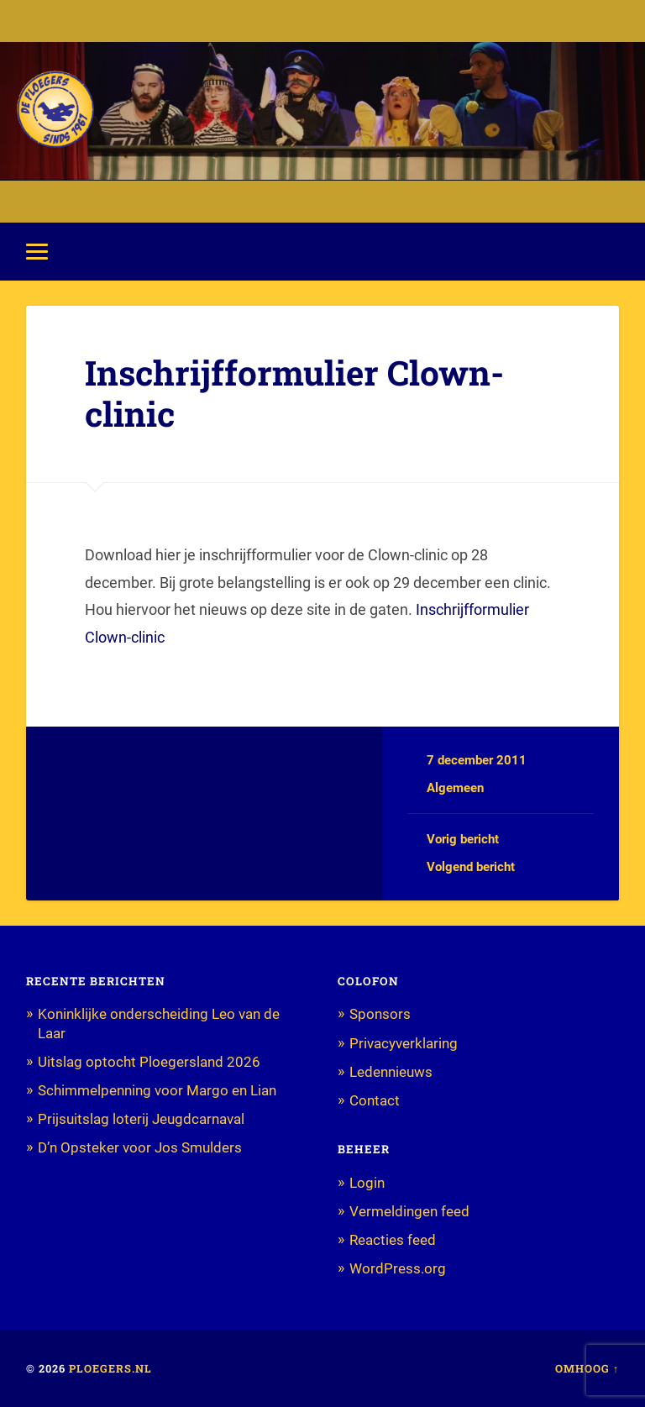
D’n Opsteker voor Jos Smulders (140, 1147)
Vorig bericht (463, 839)
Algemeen (455, 787)
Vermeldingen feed (409, 1211)
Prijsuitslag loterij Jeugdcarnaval (141, 1118)
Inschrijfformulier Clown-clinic (294, 393)
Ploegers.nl (110, 1368)
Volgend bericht (471, 866)
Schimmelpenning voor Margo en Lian (157, 1090)
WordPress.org (397, 1268)
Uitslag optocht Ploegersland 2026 (149, 1061)
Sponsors (380, 1013)
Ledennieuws (391, 1071)
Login (367, 1182)
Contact (374, 1100)
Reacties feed (392, 1239)
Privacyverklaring (403, 1043)
